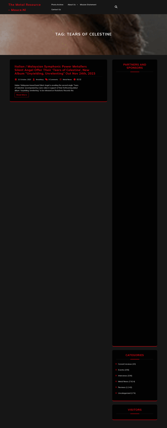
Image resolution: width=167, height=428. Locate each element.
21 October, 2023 (24, 79)
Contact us (56, 9)
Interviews (122, 375)
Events (121, 370)
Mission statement (88, 4)
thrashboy (40, 79)
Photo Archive (57, 4)
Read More (21, 95)
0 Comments (53, 79)
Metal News (67, 79)
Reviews (121, 387)
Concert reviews (125, 364)
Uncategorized (124, 393)
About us (72, 4)
